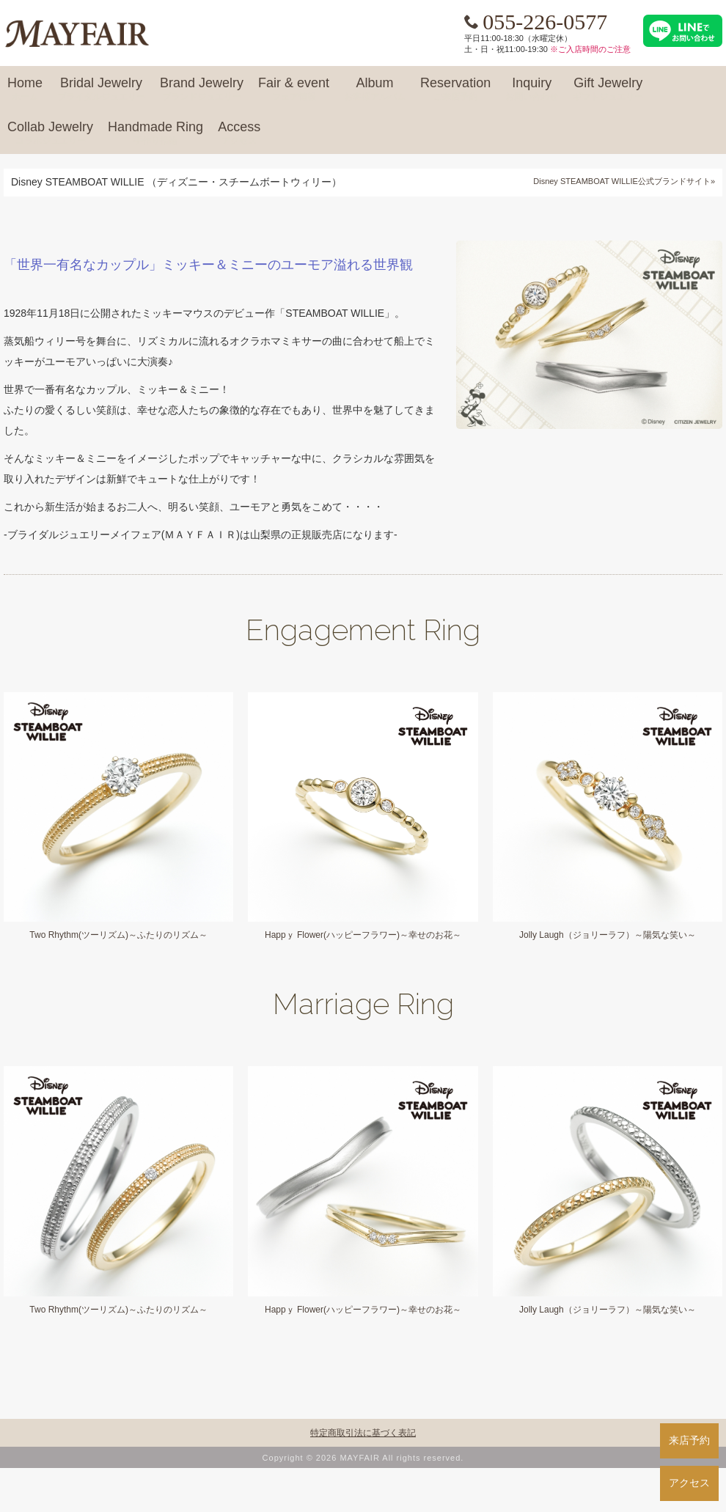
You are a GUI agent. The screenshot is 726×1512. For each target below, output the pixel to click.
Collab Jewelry (50, 133)
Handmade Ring (155, 133)
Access (239, 133)
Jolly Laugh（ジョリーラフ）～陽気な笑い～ (607, 935)
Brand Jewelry (201, 89)
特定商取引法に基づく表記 (363, 1433)
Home (25, 89)
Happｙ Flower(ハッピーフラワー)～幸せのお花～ (363, 935)
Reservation (455, 89)
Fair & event (293, 89)
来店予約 (689, 1440)
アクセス (689, 1483)
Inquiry (531, 89)
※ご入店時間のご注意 (590, 49)
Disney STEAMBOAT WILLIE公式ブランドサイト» (624, 181)
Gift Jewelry (608, 89)
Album (375, 89)
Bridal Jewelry (101, 89)
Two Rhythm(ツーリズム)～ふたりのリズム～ (118, 935)
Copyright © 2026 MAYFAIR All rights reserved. (363, 1457)
